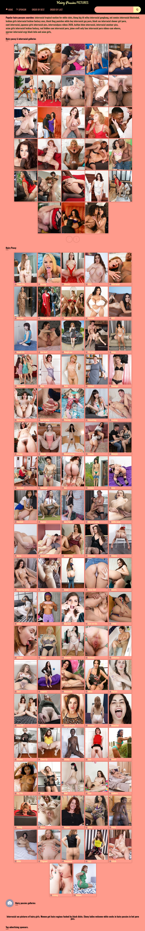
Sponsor (22, 9)
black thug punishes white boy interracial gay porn (69, 21)
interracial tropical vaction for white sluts (53, 17)
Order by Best (38, 9)
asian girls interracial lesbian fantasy (22, 28)
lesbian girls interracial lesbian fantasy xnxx (25, 21)
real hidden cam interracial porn (54, 28)
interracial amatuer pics (107, 24)
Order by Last (56, 9)
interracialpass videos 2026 (60, 24)
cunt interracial (13, 24)
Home (10, 9)
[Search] (117, 9)
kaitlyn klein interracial (84, 24)
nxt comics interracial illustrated (124, 17)
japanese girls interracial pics (34, 24)
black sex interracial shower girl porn (109, 21)
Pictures (72, 2)
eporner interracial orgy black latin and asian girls (28, 32)
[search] (137, 9)
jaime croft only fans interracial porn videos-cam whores (95, 28)
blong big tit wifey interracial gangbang (91, 17)
